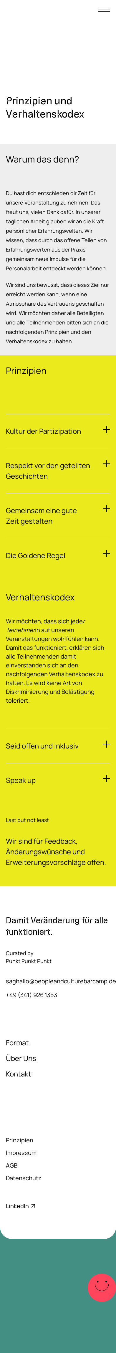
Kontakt (18, 1074)
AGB (11, 1165)
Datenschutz (24, 1178)
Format (17, 1042)
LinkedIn (20, 1206)
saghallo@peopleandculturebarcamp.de (58, 981)
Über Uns (21, 1058)
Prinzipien (19, 1140)
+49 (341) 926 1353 (31, 995)
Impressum (21, 1153)
